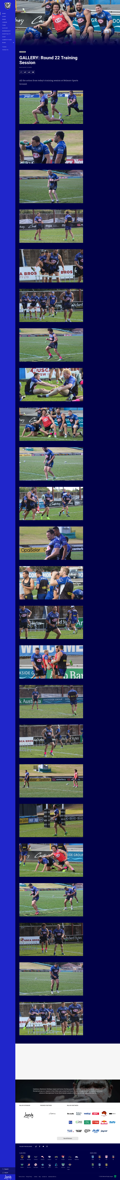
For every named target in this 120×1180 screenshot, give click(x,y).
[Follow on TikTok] (36, 1146)
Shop (4, 36)
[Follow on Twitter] (43, 1146)
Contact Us (5, 49)
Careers (35, 1176)
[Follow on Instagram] (47, 1146)
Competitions (7, 39)
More (8, 42)
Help (40, 1176)
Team (4, 25)
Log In (5, 1172)
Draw (4, 19)
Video (4, 16)
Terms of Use (22, 1176)
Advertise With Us (52, 1176)
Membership (6, 31)
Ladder (4, 22)
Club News (22, 51)
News (4, 13)
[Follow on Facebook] (39, 1146)
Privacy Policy (29, 1176)
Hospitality (6, 33)
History (5, 28)
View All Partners (67, 1138)
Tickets (4, 47)
